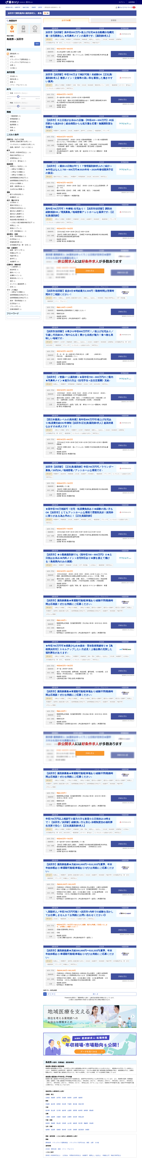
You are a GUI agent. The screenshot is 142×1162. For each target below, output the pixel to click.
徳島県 (75, 1123)
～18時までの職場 (18, 175)
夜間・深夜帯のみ (17, 186)
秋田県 (69, 1097)
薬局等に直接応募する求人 (21, 141)
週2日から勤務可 (17, 214)
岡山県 (59, 1123)
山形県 (75, 1097)
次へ (95, 994)
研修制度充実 (16, 242)
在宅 (13, 287)
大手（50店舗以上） (18, 231)
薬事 (12, 130)
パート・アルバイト (18, 85)
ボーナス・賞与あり (18, 161)
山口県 (69, 1123)
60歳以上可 (15, 253)
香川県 (80, 1123)
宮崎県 (75, 1129)
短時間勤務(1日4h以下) (19, 178)
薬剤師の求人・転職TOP (13, 7)
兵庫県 (69, 1117)
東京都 (75, 1104)
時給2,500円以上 (17, 155)
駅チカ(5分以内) (16, 194)
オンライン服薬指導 (18, 284)
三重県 (48, 1117)
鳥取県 (48, 1123)
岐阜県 (80, 1110)
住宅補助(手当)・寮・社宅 (20, 245)
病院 (12, 56)
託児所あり (15, 239)
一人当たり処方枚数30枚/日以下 (22, 222)
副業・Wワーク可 (17, 250)
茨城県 (48, 1104)
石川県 (59, 1110)
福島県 (80, 1097)
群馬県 (59, 1104)
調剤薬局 (14, 54)
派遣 (12, 82)
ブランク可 (15, 306)
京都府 (59, 1117)
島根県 (34, 7)
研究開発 (14, 122)
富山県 (53, 1110)
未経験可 (14, 261)
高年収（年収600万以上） (20, 152)
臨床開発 (14, 124)
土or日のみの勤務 (17, 189)
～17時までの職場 (17, 172)
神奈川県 (81, 1104)
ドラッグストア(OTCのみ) (20, 62)
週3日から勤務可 (17, 217)
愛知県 (91, 1110)
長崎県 (59, 1129)
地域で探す (26, 7)
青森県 (53, 1097)
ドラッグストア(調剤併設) (20, 59)
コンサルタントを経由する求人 (22, 144)
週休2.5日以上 (16, 205)
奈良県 (75, 1117)
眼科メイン (15, 272)
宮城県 (64, 1097)
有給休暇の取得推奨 (18, 219)
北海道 (48, 1097)
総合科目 (14, 269)
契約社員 (14, 79)
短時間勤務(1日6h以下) (19, 180)
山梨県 (69, 1110)
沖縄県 (87, 1129)
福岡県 (48, 1129)
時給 (19, 103)
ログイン (122, 2)
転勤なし (14, 225)
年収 (19, 93)
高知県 (91, 1123)
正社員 (14, 76)
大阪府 (64, 1117)
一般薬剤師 (15, 116)
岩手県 (59, 1097)
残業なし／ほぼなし (18, 166)
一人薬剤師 (15, 267)
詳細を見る (122, 54)
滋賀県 (53, 1117)
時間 (35, 29)
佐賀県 (53, 1129)
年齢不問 (14, 256)
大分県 (69, 1129)
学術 (12, 127)
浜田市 (40, 7)
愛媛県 (86, 1123)
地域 (12, 29)
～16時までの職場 (17, 169)
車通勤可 (14, 197)
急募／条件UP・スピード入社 (21, 147)
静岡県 (86, 1110)
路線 (23, 29)
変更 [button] (37, 44)
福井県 (64, 1110)
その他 (13, 68)
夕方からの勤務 (16, 183)
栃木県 (53, 1104)
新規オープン (16, 228)
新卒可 (13, 259)
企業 (12, 65)
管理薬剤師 (15, 119)
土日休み (14, 202)
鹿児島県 (81, 1129)
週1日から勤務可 (17, 211)
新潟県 (48, 1110)
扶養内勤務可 (16, 309)
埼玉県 (64, 1104)
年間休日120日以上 (18, 208)
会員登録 (131, 2)
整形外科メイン (16, 278)
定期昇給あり (16, 158)
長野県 (75, 1110)
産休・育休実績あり (18, 236)
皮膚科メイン (16, 275)
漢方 (12, 281)
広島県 (64, 1123)
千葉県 (69, 1104)
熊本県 (64, 1129)
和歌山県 (81, 1117)
